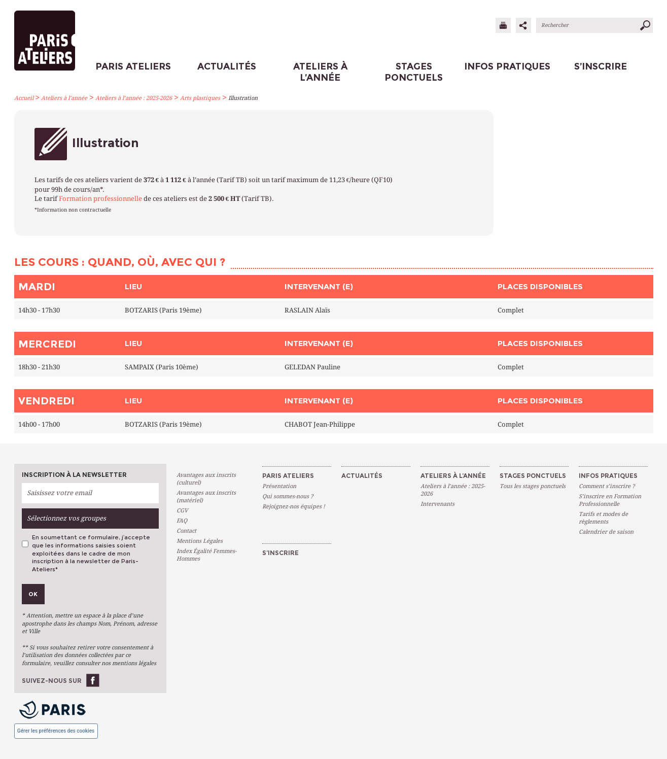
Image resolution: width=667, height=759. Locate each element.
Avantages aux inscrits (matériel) (206, 497)
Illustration (243, 98)
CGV (182, 510)
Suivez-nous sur (52, 680)
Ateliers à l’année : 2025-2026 (133, 98)
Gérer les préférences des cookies (55, 731)
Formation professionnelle (100, 198)
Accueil (23, 98)
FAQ (182, 521)
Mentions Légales (200, 541)
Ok (33, 594)
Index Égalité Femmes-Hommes (206, 555)
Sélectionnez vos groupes (66, 518)
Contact (186, 531)
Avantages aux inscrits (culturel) (206, 479)
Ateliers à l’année (64, 98)
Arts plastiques (200, 98)
